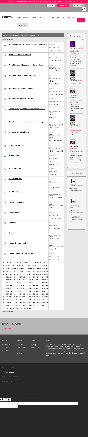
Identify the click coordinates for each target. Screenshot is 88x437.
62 (47, 268)
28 (15, 266)
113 (40, 277)
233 (20, 302)
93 (27, 274)
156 (43, 285)
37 (36, 266)
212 (43, 297)
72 (24, 271)
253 (40, 305)
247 (20, 305)
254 (43, 305)
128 (43, 280)
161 (14, 288)
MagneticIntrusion (56, 141)
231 (14, 302)
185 (46, 291)
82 (47, 271)
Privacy (33, 344)
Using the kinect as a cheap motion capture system (28, 122)
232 (17, 302)
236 (30, 302)
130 (4, 283)
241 (46, 302)
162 (17, 288)
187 (7, 294)
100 (43, 274)
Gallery (51, 18)
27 (13, 266)
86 (11, 274)
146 (10, 285)
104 (10, 277)
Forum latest (76, 36)
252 (36, 305)
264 (28, 308)
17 (36, 263)
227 (46, 300)
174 (10, 291)
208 (30, 297)
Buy (81, 20)
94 (29, 274)
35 (31, 266)
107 (20, 277)
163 (20, 288)
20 (42, 263)
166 (30, 288)
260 (16, 308)
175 (14, 291)
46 (10, 268)
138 (30, 283)
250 (30, 305)
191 (20, 294)
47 (13, 268)
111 (33, 277)
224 (36, 300)
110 (30, 277)
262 (22, 308)
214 (4, 300)
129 (46, 280)
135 (20, 283)
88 (15, 274)
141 (40, 283)
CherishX (80, 48)
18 (38, 263)
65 (8, 271)
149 (20, 285)
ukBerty (56, 104)
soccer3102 (54, 249)
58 (38, 268)
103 (7, 277)
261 (19, 308)
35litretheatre (54, 187)
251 (33, 305)
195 (33, 294)
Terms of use (35, 347)
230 (10, 302)
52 (24, 268)
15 (31, 263)
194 (30, 294)
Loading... (7, 329)
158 (4, 288)
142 (43, 283)
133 (14, 283)
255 (46, 305)
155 (40, 285)
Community (60, 18)
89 (17, 274)
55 (31, 268)
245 (14, 305)
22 (47, 263)
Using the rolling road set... (19, 132)
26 (10, 266)
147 (14, 285)
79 (40, 271)
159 (7, 288)
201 (7, 297)
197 (40, 294)
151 (27, 285)
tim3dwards (59, 50)
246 (17, 305)
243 (7, 305)
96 (34, 274)
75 (31, 271)
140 (36, 283)
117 (7, 280)
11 (22, 263)
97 (36, 274)
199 (46, 294)
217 (14, 300)
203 (14, 297)
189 (14, 294)
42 (47, 266)
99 (41, 274)
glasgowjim (59, 94)
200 (4, 297)
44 (6, 268)
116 (4, 280)
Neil (56, 174)
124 (30, 280)
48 (15, 268)
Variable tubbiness (15, 192)
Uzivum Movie (14, 155)
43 (4, 268)
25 (8, 266)
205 (20, 297)
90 (20, 274)
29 (17, 266)
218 (17, 300)
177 (20, 291)
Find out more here (70, 1)
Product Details (36, 18)
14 (29, 263)
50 (20, 268)
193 (27, 294)
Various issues (14, 212)
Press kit (20, 344)
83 (4, 274)
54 (29, 268)
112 (36, 277)
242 (4, 305)
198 (43, 294)
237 (33, 302)
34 (29, 266)
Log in (51, 6)
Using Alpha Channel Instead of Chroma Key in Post (28, 44)
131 (7, 283)
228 (4, 302)
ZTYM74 (72, 208)
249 (27, 305)
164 (23, 288)
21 (45, 263)
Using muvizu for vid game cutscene (22, 75)
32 (24, 266)
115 (46, 277)
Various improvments (16, 202)
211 (40, 297)
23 (4, 266)
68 (15, 271)
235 (27, 302)
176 (17, 291)
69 (17, 271)
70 (20, 271)
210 (36, 297)
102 (4, 277)
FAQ (39, 35)
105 (14, 277)
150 (23, 285)
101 (46, 274)
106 (17, 277)
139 (33, 283)
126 (36, 280)
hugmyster (58, 198)
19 (40, 263)
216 (10, 300)
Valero (57, 71)
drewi (81, 80)
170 (43, 288)
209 (33, 297)
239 (40, 302)
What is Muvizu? (23, 18)
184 (43, 291)
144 (4, 285)
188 (10, 294)
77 (36, 271)
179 (27, 291)
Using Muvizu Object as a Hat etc (21, 98)
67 (13, 271)
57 (36, 268)
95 (31, 274)
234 (23, 302)
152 (30, 285)
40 (42, 266)
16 (34, 263)
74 (29, 271)
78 (38, 271)
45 (8, 268)
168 (36, 288)
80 (42, 271)
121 (20, 280)
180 (30, 291)
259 (13, 308)
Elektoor (80, 185)
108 (23, 277)
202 (10, 297)
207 (27, 297)
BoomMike (73, 97)
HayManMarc (54, 84)
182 (36, 291)
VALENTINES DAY (15, 179)
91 (22, 274)
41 (45, 266)
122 (23, 280)
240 (43, 302)
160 (10, 288)
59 (40, 268)
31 (22, 266)
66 (10, 271)
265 (31, 308)
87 (13, 274)
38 (38, 266)
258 (10, 308)
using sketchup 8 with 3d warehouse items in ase (27, 109)
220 (23, 300)
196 (36, 294)
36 (33, 266)
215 (7, 300)
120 (17, 280)
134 (17, 283)
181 (33, 291)
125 (33, 280)
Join (63, 6)
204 (17, 297)
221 (27, 300)
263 (25, 308)
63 (4, 271)
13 (27, 263)
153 (33, 285)
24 (6, 266)
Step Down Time (76, 84)
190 (17, 294)
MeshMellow (6, 344)
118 (10, 280)
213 (46, 297)
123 (27, 280)
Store (45, 18)
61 (45, 268)
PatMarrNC (59, 151)
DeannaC (58, 60)
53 (26, 268)
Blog (68, 18)
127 (40, 280)
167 (33, 288)
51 (22, 268)
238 (36, 302)
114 (43, 277)
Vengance (12, 223)
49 (17, 268)
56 (33, 268)
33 (26, 266)
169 (40, 288)
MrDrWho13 (53, 117)
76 (33, 271)
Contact (5, 347)
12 (25, 263)
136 (23, 283)
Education (5, 350)
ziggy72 (57, 218)
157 (46, 285)
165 (27, 288)
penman (57, 228)
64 (6, 271)
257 (7, 308)
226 (43, 300)
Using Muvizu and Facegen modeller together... (26, 65)
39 (40, 266)
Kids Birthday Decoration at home (74, 53)
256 (4, 308)
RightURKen (54, 128)
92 (24, 274)
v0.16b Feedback (15, 168)
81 (45, 271)
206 (23, 297)
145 (7, 285)
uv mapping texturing (16, 145)
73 (26, 271)
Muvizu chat (76, 173)
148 (17, 285)
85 (8, 274)
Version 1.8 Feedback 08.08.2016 (21, 253)
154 (36, 285)
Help (73, 18)
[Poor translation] (7, 399)
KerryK (57, 239)
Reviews (20, 353)
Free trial (22, 25)
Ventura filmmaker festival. (18, 243)
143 (46, 283)
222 (30, 300)
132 (10, 283)
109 (27, 277)
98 (38, 274)
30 (20, 266)
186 (4, 294)
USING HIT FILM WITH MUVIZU (20, 55)
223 (33, 300)
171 (46, 288)
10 (20, 263)
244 (10, 305)
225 (40, 300)
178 (23, 291)
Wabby (52, 208)
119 (14, 280)
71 (22, 271)
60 (42, 268)
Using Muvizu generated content (21, 88)
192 (23, 294)
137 (27, 283)
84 (6, 274)
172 (4, 291)
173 (7, 291)
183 (40, 291)
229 (7, 302)
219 (20, 300)
